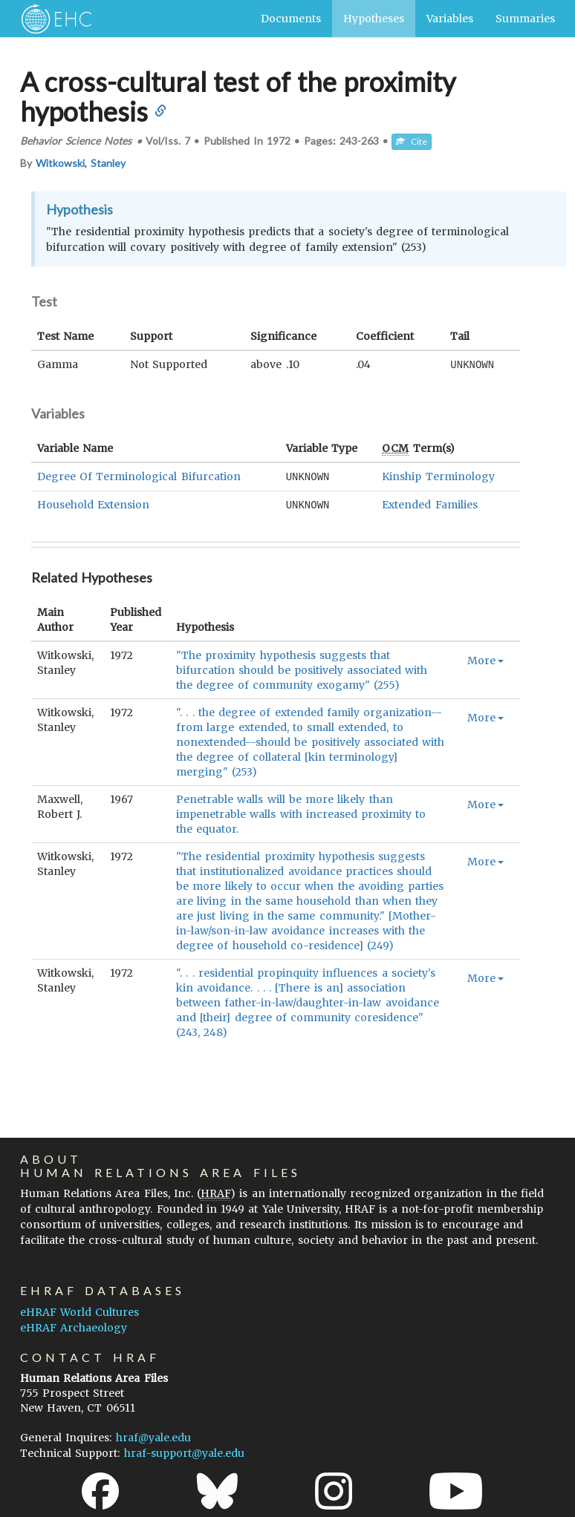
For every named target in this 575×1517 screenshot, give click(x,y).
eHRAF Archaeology (73, 1327)
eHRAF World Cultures (79, 1312)
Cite (411, 141)
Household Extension (93, 503)
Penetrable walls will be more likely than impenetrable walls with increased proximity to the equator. (301, 811)
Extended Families (429, 503)
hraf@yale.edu (153, 1437)
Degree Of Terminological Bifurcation (139, 475)
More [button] (485, 658)
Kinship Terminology (438, 475)
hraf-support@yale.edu (184, 1453)
